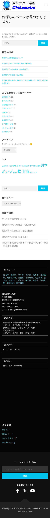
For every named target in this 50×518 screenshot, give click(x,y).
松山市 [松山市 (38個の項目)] (23, 171)
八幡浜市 (38, 277)
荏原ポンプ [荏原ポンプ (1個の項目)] (33, 172)
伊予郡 (28, 280)
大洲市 (21, 277)
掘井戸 (4, 112)
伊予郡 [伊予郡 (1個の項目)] (21, 166)
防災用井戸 (6, 132)
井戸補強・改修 (7, 124)
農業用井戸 (6, 120)
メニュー (45, 5)
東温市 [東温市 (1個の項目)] (15, 172)
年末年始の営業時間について (12, 58)
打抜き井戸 (6, 116)
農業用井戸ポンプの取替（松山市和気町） (17, 63)
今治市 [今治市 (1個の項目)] (10, 166)
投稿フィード (7, 433)
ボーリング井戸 (7, 128)
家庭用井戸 (6, 97)
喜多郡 (36, 280)
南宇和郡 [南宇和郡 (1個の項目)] (33, 166)
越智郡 (11, 280)
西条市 (36, 275)
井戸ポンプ (6, 101)
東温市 (13, 275)
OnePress (37, 508)
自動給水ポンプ (7, 105)
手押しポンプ (7, 108)
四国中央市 (11, 277)
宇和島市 (29, 277)
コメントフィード (9, 438)
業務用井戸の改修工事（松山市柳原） (15, 69)
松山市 (6, 275)
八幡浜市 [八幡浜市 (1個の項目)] (26, 166)
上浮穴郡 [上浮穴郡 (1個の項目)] (5, 166)
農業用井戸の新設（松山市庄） (13, 75)
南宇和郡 (20, 283)
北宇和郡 (10, 283)
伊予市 (21, 275)
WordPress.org (8, 442)
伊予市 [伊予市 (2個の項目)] (15, 166)
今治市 (28, 275)
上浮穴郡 (20, 280)
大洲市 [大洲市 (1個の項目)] (38, 166)
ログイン (5, 429)
